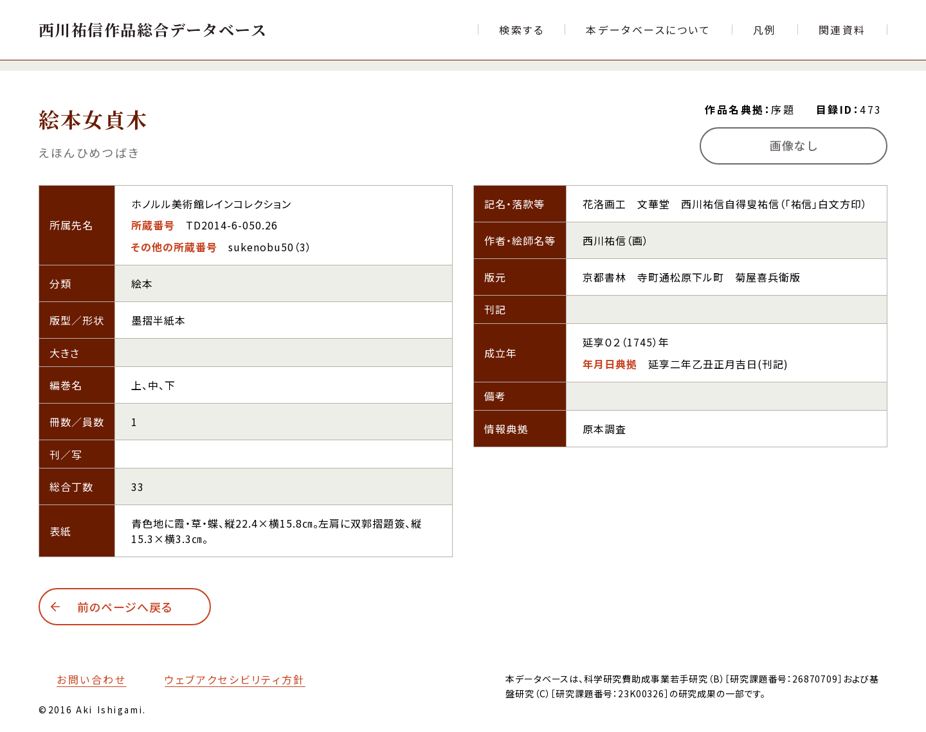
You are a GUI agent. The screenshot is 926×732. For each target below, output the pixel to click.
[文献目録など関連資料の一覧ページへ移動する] (842, 29)
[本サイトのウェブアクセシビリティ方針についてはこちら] (226, 679)
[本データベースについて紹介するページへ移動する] (648, 29)
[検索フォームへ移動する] (521, 29)
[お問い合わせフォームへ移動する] (82, 679)
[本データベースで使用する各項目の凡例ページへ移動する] (764, 29)
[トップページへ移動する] (153, 29)
